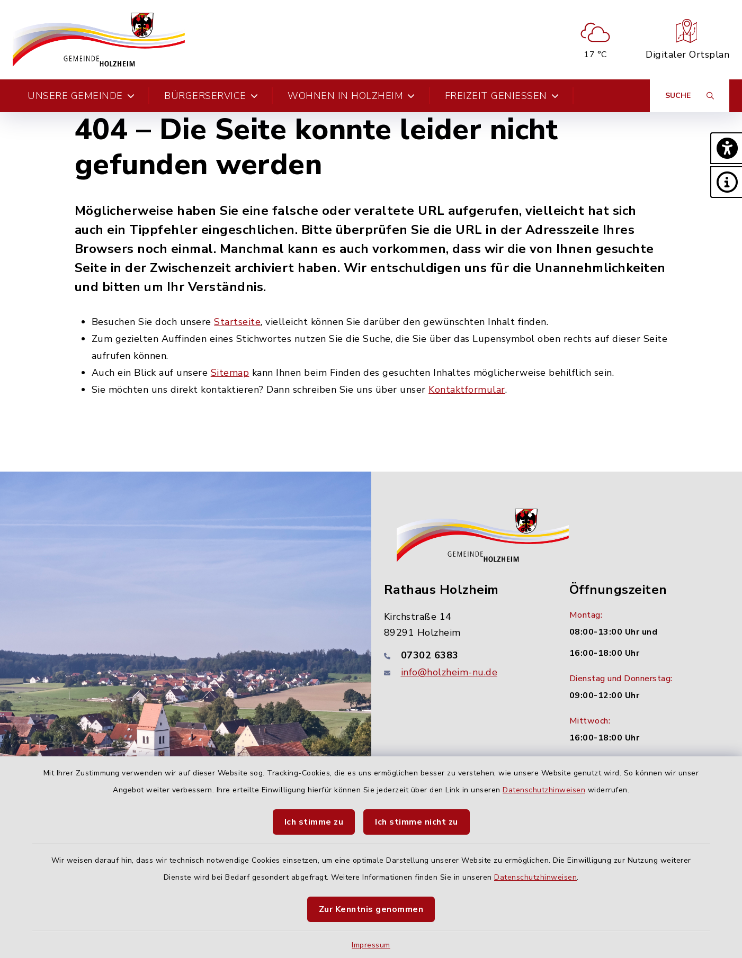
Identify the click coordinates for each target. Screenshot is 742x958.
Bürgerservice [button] (211, 95)
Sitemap (230, 372)
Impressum (371, 945)
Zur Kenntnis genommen (371, 909)
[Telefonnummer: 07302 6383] (464, 655)
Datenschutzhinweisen (544, 790)
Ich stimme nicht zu (416, 822)
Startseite (237, 321)
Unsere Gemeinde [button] (81, 95)
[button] (726, 148)
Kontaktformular (466, 389)
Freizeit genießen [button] (502, 95)
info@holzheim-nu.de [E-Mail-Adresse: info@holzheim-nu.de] (449, 672)
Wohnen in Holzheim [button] (351, 95)
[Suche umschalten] (689, 95)
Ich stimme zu (314, 822)
